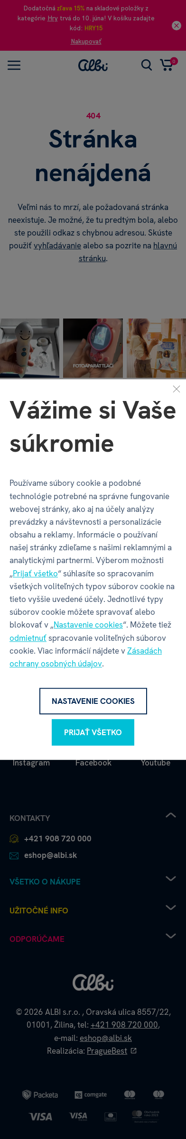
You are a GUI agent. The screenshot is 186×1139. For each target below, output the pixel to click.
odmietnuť (27, 638)
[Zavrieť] (176, 388)
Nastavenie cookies (88, 625)
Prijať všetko (35, 573)
